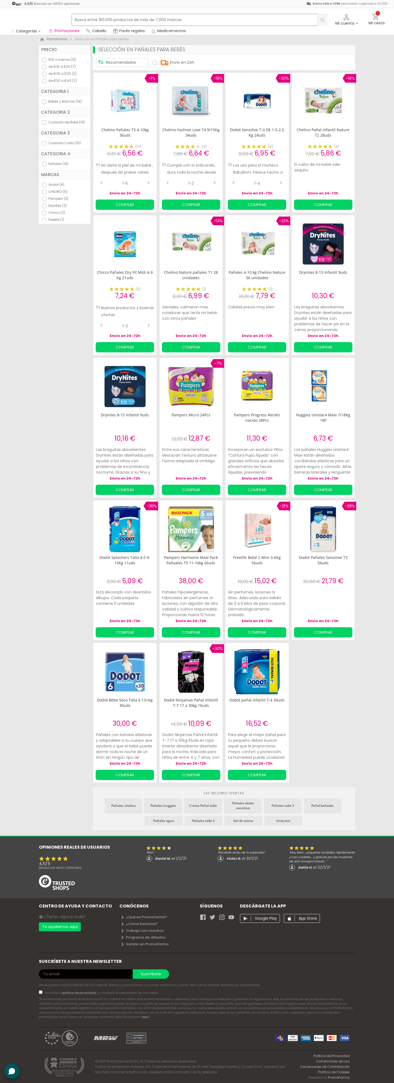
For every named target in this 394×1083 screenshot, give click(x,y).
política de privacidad (79, 993)
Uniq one (283, 820)
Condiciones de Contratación (325, 1066)
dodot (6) (56, 184)
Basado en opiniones (60, 868)
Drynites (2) (57, 205)
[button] (347, 19)
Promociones (63, 30)
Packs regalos (129, 30)
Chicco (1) (56, 212)
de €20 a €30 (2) (62, 73)
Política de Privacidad (331, 1056)
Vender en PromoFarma (145, 944)
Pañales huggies (163, 805)
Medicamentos (168, 30)
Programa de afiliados (143, 937)
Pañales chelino (123, 805)
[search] (320, 20)
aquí (145, 1017)
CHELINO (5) (57, 191)
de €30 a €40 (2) (62, 80)
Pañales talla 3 (283, 805)
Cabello (96, 30)
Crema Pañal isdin (203, 805)
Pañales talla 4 (203, 820)
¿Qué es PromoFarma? (144, 917)
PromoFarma (339, 1077)
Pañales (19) (58, 163)
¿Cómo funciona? (139, 923)
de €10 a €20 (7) (62, 66)
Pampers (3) (58, 198)
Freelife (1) (56, 219)
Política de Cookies (334, 1072)
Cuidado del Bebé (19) (66, 122)
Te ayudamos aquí (60, 926)
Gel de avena (243, 820)
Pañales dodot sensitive (243, 805)
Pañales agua (163, 820)
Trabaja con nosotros (142, 930)
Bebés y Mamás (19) (65, 101)
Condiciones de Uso (333, 1061)
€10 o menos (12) (62, 59)
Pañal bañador (322, 805)
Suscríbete (151, 974)
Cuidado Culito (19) (64, 143)
